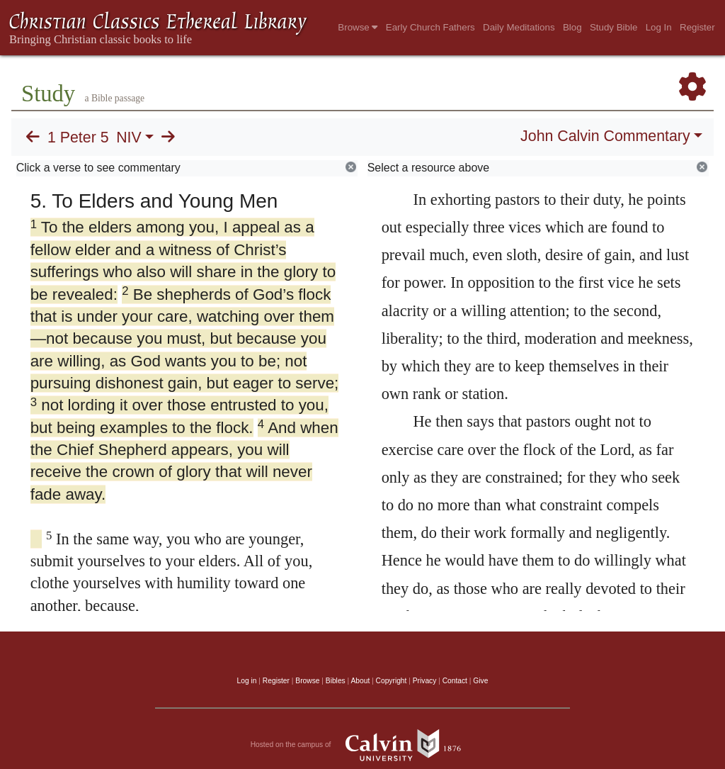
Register (697, 27)
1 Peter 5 (78, 137)
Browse (357, 27)
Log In (659, 27)
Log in (247, 681)
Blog (572, 27)
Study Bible (613, 27)
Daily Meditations (518, 27)
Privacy (425, 681)
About (360, 681)
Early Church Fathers (430, 27)
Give (480, 681)
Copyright (391, 681)
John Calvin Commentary (605, 136)
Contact (455, 681)
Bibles (336, 681)
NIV (129, 137)
